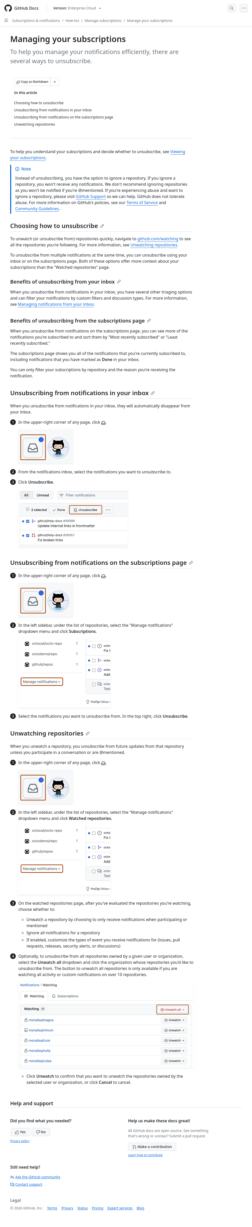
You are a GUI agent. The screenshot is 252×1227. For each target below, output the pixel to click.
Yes (20, 1131)
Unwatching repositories (153, 245)
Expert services (120, 1208)
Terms (52, 1208)
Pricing (97, 1208)
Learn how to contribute (145, 1155)
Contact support (26, 1184)
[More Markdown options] (54, 82)
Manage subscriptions (103, 20)
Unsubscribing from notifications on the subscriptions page (101, 562)
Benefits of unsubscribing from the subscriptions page (80, 320)
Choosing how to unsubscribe (57, 225)
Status (82, 1208)
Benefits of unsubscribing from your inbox (65, 281)
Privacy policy (20, 1141)
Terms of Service (142, 202)
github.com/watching (157, 239)
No (41, 1131)
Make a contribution (152, 1146)
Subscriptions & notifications (36, 20)
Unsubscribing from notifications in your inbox (82, 393)
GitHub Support (91, 196)
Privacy (67, 1208)
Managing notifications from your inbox (56, 304)
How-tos (72, 20)
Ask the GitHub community (35, 1177)
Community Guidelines (37, 208)
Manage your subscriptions (150, 20)
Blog (140, 1208)
